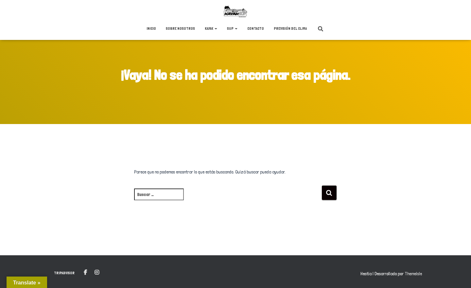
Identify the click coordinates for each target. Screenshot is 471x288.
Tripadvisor (64, 273)
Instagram (96, 272)
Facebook (85, 272)
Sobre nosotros (180, 28)
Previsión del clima (290, 28)
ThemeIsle (413, 273)
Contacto (255, 28)
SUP (232, 28)
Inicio (151, 28)
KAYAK (211, 28)
